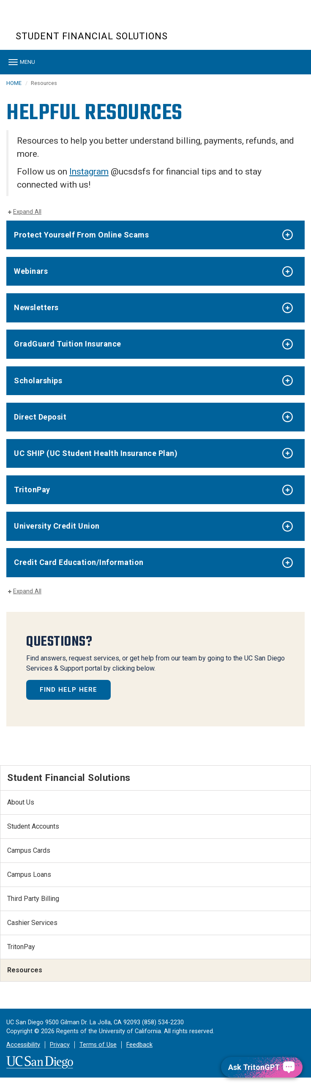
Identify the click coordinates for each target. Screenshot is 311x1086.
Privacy (60, 1044)
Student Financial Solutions (92, 36)
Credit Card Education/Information (79, 562)
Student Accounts (33, 826)
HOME (14, 83)
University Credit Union (57, 525)
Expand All (27, 212)
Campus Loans (29, 874)
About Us (20, 802)
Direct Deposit (40, 416)
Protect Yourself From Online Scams (81, 234)
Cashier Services (32, 923)
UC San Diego (64, 20)
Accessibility (23, 1044)
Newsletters (36, 307)
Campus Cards (28, 850)
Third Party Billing (33, 899)
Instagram (89, 171)
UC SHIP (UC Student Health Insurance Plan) (95, 453)
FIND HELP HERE (69, 689)
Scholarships (38, 380)
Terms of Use (98, 1044)
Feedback (139, 1044)
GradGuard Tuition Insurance (67, 343)
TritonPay (32, 489)
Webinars (31, 271)
